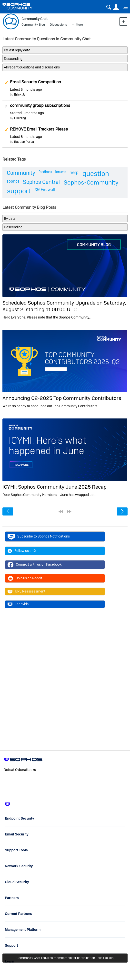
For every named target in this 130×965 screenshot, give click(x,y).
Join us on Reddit (25, 578)
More (79, 24)
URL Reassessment (26, 591)
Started (27, 113)
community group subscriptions (40, 105)
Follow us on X (22, 551)
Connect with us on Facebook (34, 565)
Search (108, 7)
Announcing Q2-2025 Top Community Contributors (61, 398)
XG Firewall (45, 189)
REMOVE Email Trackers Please (39, 129)
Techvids (18, 604)
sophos (13, 181)
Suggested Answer (6, 82)
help (74, 172)
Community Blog (33, 24)
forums (60, 172)
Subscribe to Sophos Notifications (39, 536)
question (95, 173)
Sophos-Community (91, 182)
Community (21, 172)
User (116, 7)
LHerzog (20, 118)
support (19, 191)
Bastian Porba (24, 142)
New (123, 21)
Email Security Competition (35, 82)
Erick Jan (20, 94)
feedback (45, 172)
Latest (26, 89)
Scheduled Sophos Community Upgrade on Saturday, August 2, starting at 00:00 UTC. (64, 306)
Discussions (58, 24)
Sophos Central (41, 181)
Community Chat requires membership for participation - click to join (65, 958)
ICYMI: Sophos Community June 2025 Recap (54, 486)
